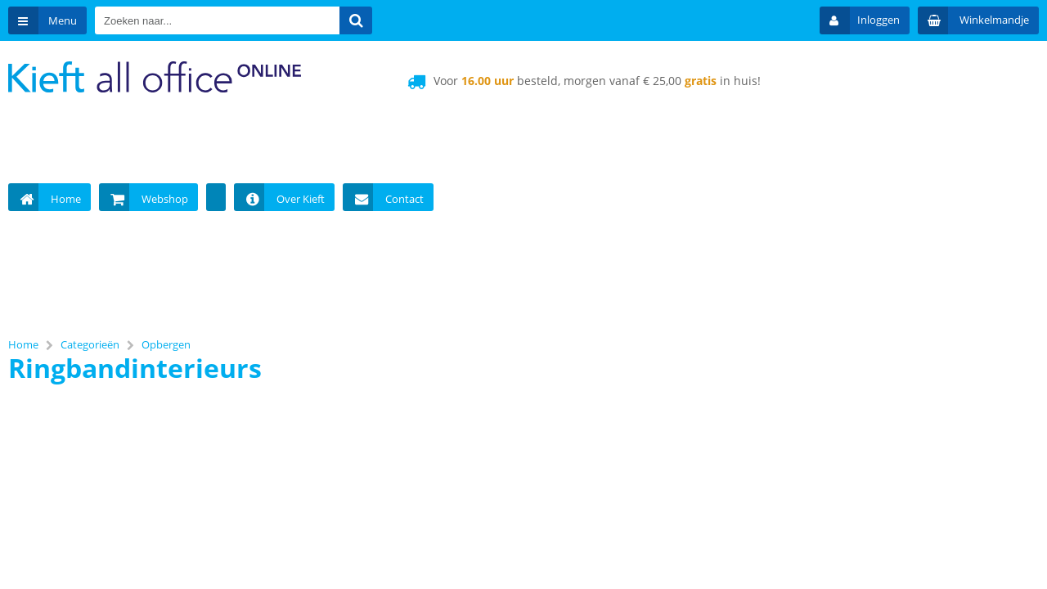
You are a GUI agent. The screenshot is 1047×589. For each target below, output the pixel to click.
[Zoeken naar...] (355, 20)
